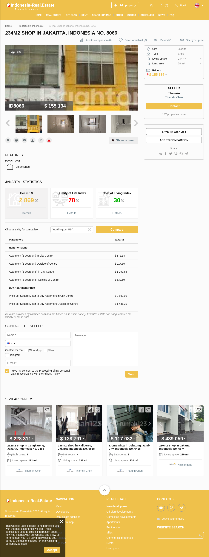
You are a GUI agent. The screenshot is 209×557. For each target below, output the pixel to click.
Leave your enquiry (173, 517)
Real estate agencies (68, 515)
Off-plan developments (120, 509)
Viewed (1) (166, 40)
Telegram (15, 353)
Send (131, 372)
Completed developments (121, 515)
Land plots (113, 546)
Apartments (113, 520)
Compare (116, 227)
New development (117, 504)
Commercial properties (120, 536)
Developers (62, 509)
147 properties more (174, 114)
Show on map (126, 138)
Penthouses (113, 525)
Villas (110, 530)
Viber (51, 348)
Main (59, 504)
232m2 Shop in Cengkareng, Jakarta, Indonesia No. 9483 (26, 445)
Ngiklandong (185, 463)
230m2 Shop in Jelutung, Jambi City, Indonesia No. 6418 (129, 445)
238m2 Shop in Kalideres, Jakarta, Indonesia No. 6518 (76, 445)
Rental (110, 541)
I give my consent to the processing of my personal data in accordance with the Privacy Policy (40, 370)
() (151, 5)
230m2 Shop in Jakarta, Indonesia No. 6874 (174, 445)
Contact (174, 106)
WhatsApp (35, 348)
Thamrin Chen (174, 97)
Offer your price (195, 40)
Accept (52, 550)
